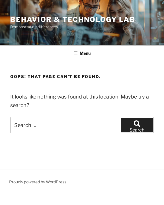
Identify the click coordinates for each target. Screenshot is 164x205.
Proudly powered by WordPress (37, 181)
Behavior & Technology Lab (72, 19)
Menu (82, 53)
